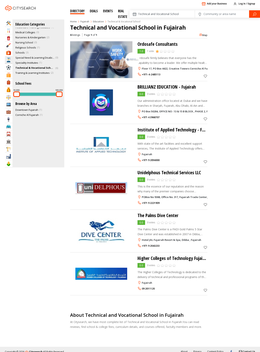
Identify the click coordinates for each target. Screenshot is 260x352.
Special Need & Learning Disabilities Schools (34, 57)
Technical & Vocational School (34, 68)
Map (203, 35)
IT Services (8, 104)
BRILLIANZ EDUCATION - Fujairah (167, 87)
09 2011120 (148, 288)
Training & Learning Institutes (32, 73)
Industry (8, 156)
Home (73, 21)
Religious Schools (25, 47)
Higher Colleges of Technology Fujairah (173, 258)
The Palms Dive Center (158, 215)
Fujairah (29, 13)
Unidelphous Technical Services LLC (169, 172)
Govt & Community (8, 141)
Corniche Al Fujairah (27, 115)
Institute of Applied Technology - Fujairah (176, 129)
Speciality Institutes (26, 62)
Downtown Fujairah (26, 110)
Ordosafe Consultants (157, 44)
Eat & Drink (8, 30)
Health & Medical (8, 52)
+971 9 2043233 (151, 245)
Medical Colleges (25, 32)
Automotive (8, 126)
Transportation (8, 134)
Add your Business (214, 4)
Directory (77, 11)
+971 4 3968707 (151, 117)
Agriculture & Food (8, 163)
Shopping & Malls (8, 74)
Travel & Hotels (8, 82)
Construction (8, 148)
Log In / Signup (244, 4)
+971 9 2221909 (151, 203)
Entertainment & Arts (8, 37)
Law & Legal (8, 97)
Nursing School (24, 42)
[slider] (16, 94)
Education (98, 21)
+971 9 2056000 (151, 160)
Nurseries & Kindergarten (30, 37)
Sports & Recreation (8, 67)
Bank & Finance (8, 89)
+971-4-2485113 (151, 74)
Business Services (8, 111)
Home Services (8, 23)
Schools (20, 52)
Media (8, 119)
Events (108, 11)
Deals (94, 11)
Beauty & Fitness (8, 45)
